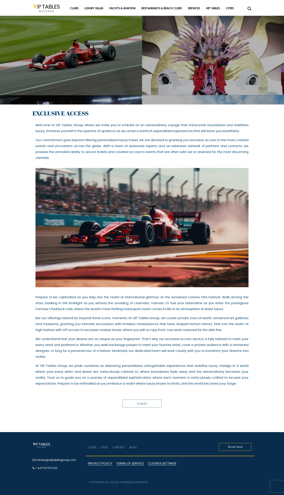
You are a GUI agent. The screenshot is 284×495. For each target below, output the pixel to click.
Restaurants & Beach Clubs (161, 8)
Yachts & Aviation (122, 8)
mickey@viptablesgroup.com (54, 460)
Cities (230, 8)
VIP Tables (213, 8)
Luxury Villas (93, 8)
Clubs (74, 8)
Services (194, 8)
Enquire (142, 403)
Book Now (235, 447)
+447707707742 (45, 468)
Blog (133, 447)
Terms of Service (130, 463)
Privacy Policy (100, 463)
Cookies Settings (162, 463)
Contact (118, 447)
